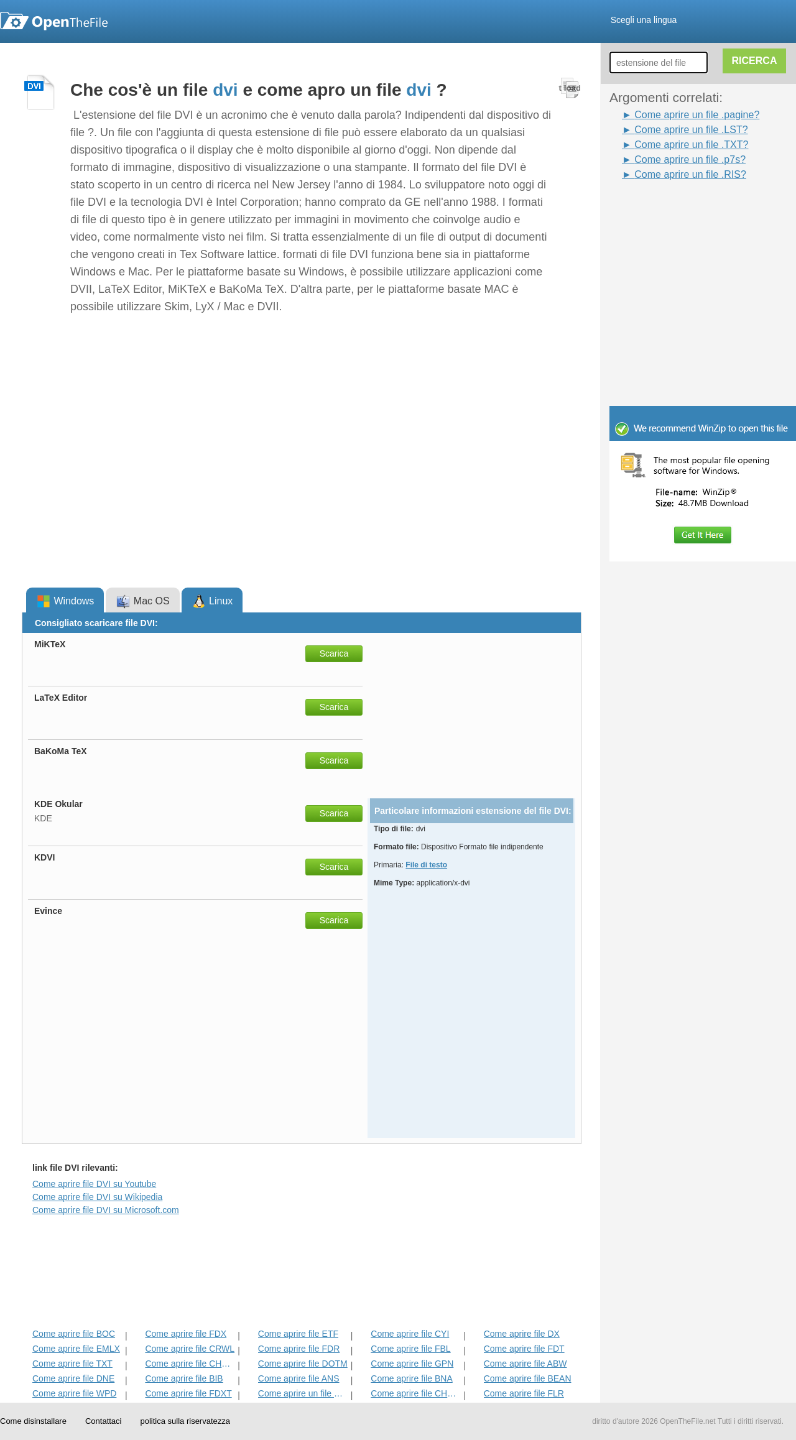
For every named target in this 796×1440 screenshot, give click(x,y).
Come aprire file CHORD (190, 1363)
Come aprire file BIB (184, 1378)
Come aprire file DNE (73, 1378)
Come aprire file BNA (412, 1378)
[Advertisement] (684, 210)
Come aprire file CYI (410, 1334)
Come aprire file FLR (524, 1393)
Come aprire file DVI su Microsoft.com (105, 1210)
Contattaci (103, 1421)
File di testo (426, 865)
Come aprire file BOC (73, 1334)
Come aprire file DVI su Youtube (94, 1184)
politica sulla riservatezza (185, 1421)
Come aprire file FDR (299, 1349)
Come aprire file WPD (74, 1393)
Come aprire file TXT (72, 1363)
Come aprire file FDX (185, 1334)
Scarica (334, 653)
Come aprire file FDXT (188, 1393)
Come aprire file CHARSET (416, 1393)
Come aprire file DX (522, 1334)
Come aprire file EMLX (76, 1349)
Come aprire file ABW (525, 1363)
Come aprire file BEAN (528, 1378)
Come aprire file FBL (410, 1349)
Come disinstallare (33, 1421)
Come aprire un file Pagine (303, 1393)
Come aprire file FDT (524, 1349)
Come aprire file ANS (299, 1378)
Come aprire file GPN (412, 1363)
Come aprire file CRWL (189, 1349)
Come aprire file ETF (298, 1334)
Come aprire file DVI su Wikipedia (97, 1197)
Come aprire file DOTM (303, 1363)
